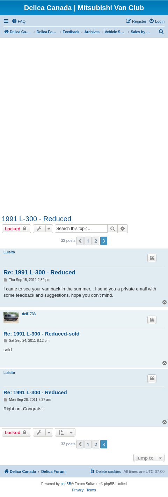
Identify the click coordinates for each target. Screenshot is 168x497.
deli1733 (29, 314)
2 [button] (96, 241)
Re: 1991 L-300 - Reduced (39, 272)
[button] (79, 241)
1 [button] (88, 241)
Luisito (9, 252)
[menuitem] (18, 21)
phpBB (66, 484)
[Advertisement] (84, 127)
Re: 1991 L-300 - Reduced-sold (41, 334)
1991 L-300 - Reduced (36, 219)
